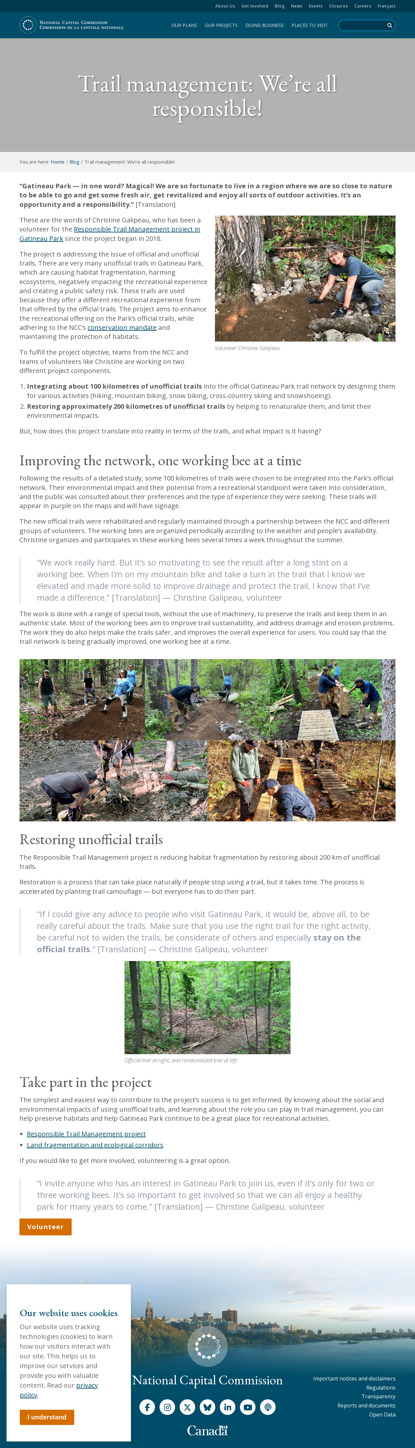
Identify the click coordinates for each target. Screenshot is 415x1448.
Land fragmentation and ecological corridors (95, 1145)
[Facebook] (147, 1407)
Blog (74, 161)
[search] (367, 25)
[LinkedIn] (227, 1407)
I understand (47, 1417)
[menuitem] (225, 6)
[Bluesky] (207, 1407)
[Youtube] (247, 1407)
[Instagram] (167, 1407)
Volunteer (45, 1226)
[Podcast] (268, 1407)
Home (58, 161)
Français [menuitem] (387, 6)
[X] (187, 1407)
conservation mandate (122, 327)
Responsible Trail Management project (86, 1134)
